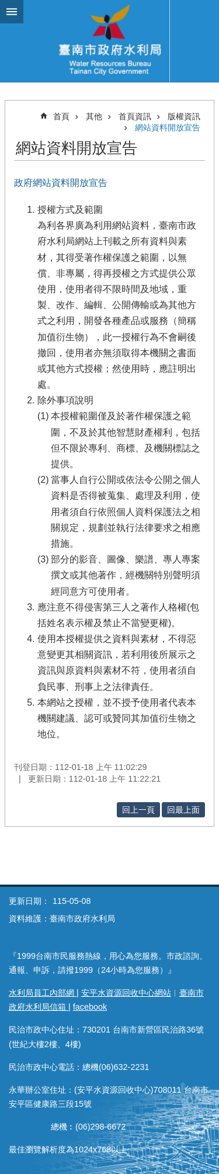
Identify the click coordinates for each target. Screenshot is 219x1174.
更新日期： (29, 901)
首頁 (61, 116)
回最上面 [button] (183, 809)
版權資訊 (184, 116)
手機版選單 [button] (11, 11)
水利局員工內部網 (43, 992)
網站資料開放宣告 (167, 127)
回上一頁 (138, 809)
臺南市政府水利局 (109, 41)
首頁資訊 (135, 116)
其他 (94, 116)
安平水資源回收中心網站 (126, 992)
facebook (90, 1006)
